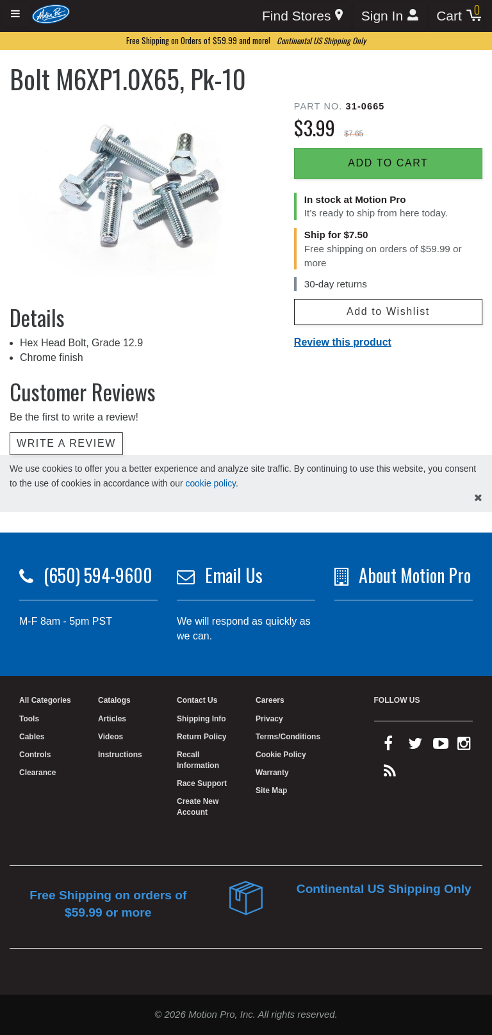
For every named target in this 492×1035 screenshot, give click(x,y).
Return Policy (201, 736)
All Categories (45, 700)
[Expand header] (16, 14)
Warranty (272, 772)
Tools (29, 718)
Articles (112, 718)
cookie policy (210, 483)
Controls (35, 754)
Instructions (120, 754)
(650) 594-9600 (98, 575)
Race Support (202, 783)
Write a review (66, 443)
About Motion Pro (415, 575)
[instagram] (464, 746)
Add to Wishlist (388, 311)
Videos (110, 736)
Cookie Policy (281, 754)
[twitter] (415, 746)
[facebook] (388, 746)
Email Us (234, 575)
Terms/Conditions (288, 736)
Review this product (342, 342)
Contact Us (197, 700)
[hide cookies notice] (478, 498)
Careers (270, 700)
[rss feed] (390, 773)
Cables (31, 736)
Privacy (269, 718)
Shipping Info (201, 718)
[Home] (51, 13)
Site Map (271, 790)
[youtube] (440, 746)
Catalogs (114, 700)
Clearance (37, 772)
